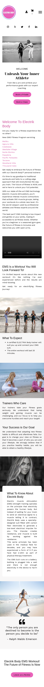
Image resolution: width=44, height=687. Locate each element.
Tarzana (6, 160)
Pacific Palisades (9, 158)
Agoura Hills (7, 144)
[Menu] (40, 12)
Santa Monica (8, 152)
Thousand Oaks (9, 166)
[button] (8, 27)
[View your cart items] (34, 12)
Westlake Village (9, 149)
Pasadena (6, 155)
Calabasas (6, 147)
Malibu (5, 141)
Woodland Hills (9, 163)
